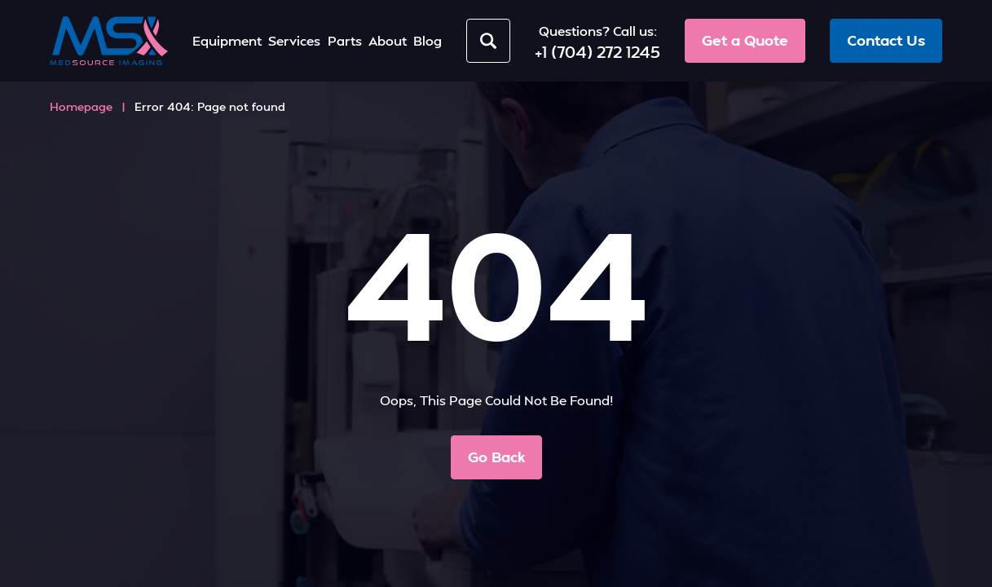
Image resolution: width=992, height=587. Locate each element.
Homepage (81, 106)
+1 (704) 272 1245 (597, 51)
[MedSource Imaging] (109, 40)
